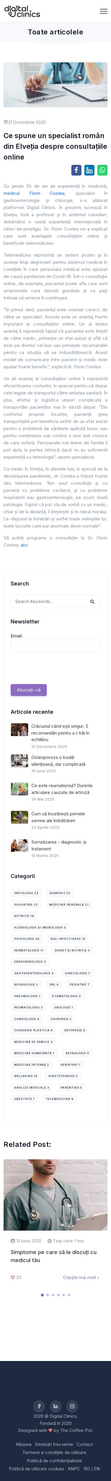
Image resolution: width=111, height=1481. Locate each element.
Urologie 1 (63, 1007)
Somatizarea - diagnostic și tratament (58, 845)
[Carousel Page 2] (47, 1295)
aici (24, 545)
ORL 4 (54, 984)
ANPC (74, 1468)
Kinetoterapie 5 (63, 1076)
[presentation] (56, 667)
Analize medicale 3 (31, 1087)
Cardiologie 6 (26, 1019)
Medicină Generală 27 (69, 904)
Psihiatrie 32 (26, 904)
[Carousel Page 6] (68, 1295)
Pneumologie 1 (27, 996)
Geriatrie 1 (70, 1064)
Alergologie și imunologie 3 (40, 927)
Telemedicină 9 (59, 1099)
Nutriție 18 (24, 916)
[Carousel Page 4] (58, 1295)
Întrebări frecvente (54, 1444)
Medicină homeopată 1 (34, 1053)
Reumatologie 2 (28, 1007)
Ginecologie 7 (77, 973)
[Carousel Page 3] (53, 1295)
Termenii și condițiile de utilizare (54, 1452)
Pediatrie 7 (79, 984)
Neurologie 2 (26, 984)
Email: (16, 636)
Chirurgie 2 (61, 1019)
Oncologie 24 (26, 893)
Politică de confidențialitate (54, 1460)
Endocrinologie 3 (30, 961)
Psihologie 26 (26, 938)
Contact (85, 1444)
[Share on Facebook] (76, 170)
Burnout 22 (60, 893)
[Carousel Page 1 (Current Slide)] (42, 1295)
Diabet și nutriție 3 (72, 950)
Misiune (24, 1444)
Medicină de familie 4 (33, 1041)
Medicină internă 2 (31, 1064)
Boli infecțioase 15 (68, 938)
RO (87, 1468)
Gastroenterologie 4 (34, 973)
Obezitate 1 (24, 1099)
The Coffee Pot (76, 1430)
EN (97, 1468)
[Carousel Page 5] (63, 1295)
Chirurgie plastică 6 (33, 1030)
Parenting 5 (71, 1087)
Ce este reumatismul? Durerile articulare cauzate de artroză (62, 789)
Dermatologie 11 (29, 950)
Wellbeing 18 (25, 1076)
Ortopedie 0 (74, 1030)
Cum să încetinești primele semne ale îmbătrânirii (58, 817)
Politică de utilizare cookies (36, 1468)
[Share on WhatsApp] (102, 170)
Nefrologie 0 (77, 1053)
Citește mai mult (81, 1278)
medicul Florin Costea (34, 193)
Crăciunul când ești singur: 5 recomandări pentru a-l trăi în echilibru (60, 732)
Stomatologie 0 (66, 996)
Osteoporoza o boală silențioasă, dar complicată (58, 760)
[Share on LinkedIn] (89, 170)
